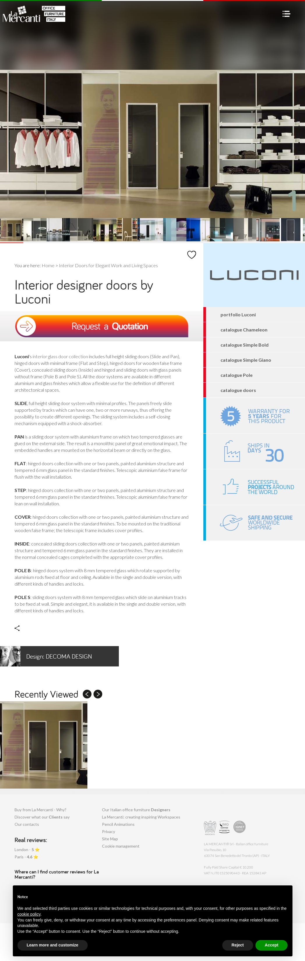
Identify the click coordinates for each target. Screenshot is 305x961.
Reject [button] (238, 945)
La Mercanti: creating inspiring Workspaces (141, 816)
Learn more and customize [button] (52, 945)
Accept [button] (271, 945)
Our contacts (27, 824)
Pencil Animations (118, 824)
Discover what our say (42, 816)
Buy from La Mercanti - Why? (40, 809)
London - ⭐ (27, 849)
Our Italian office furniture (136, 809)
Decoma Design (46, 656)
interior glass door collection (60, 356)
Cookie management (121, 846)
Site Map (110, 838)
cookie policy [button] (28, 914)
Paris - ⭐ (26, 856)
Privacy (108, 831)
